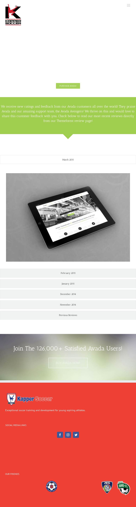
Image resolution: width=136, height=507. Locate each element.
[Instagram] (68, 435)
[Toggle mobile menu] (129, 5)
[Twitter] (76, 435)
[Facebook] (60, 435)
